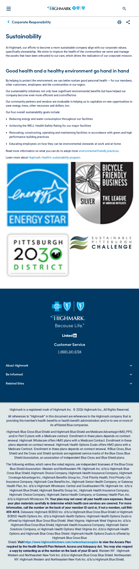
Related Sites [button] (15, 383)
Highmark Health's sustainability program (54, 157)
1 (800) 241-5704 (69, 352)
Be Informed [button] (14, 374)
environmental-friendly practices (99, 151)
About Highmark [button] (17, 365)
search (124, 8)
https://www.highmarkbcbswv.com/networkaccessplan (61, 542)
